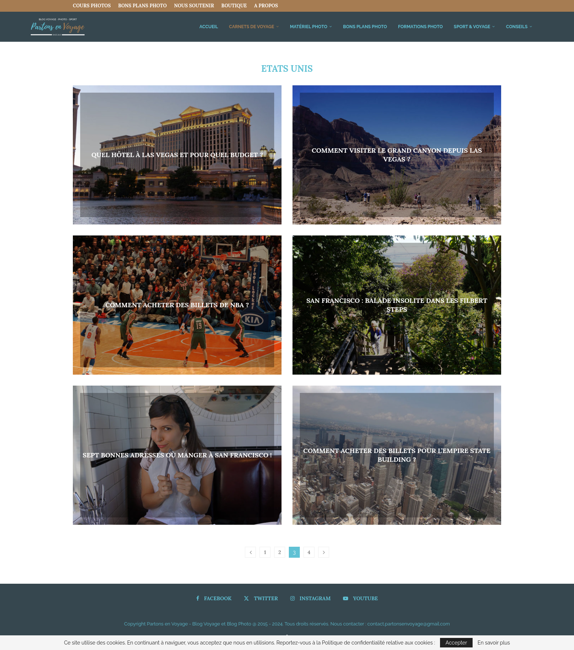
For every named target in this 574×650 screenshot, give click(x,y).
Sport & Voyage (472, 26)
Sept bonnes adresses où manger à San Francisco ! (177, 455)
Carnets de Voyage (251, 26)
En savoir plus (493, 642)
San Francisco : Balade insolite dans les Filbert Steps (396, 304)
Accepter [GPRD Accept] (456, 643)
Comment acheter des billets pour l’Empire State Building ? (396, 455)
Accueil (209, 26)
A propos (266, 6)
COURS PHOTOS (92, 6)
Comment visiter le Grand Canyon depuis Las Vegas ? (397, 154)
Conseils (517, 26)
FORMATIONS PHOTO (420, 26)
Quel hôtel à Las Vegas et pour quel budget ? (177, 155)
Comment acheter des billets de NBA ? (177, 305)
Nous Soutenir (194, 6)
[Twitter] (261, 598)
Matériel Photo (308, 26)
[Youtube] (360, 598)
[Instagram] (310, 598)
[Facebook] (214, 598)
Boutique (234, 6)
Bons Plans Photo (142, 6)
